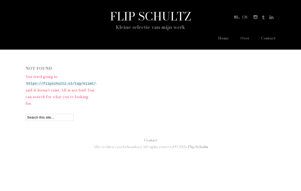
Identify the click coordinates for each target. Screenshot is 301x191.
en (245, 17)
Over (243, 38)
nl (237, 17)
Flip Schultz (150, 16)
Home (219, 38)
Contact (268, 38)
